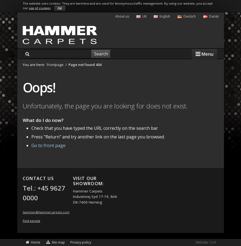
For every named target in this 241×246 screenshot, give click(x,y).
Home (33, 242)
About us (122, 16)
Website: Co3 (206, 242)
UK (141, 16)
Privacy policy (80, 242)
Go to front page (48, 145)
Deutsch (186, 16)
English (162, 16)
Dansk (211, 16)
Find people (31, 221)
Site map (55, 242)
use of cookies (40, 8)
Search (101, 54)
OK (60, 8)
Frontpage (55, 64)
